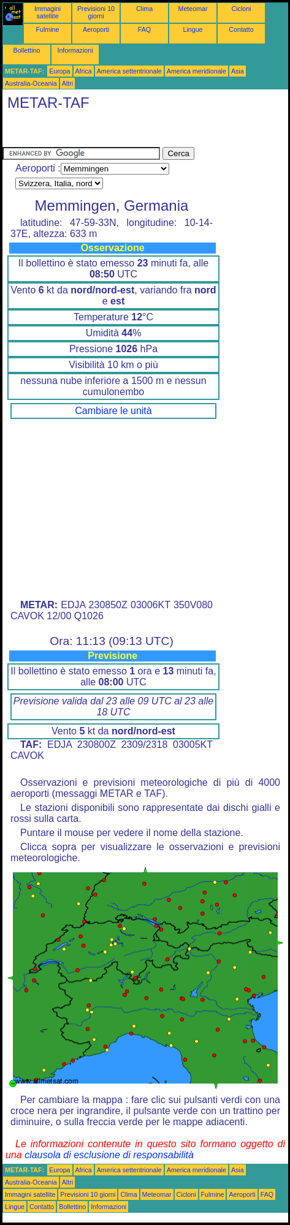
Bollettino (26, 50)
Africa (83, 71)
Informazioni (75, 50)
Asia (237, 71)
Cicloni (241, 8)
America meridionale (196, 71)
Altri (67, 83)
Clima (144, 8)
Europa (59, 71)
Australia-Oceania (31, 83)
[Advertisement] (100, 131)
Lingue (193, 29)
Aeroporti (96, 29)
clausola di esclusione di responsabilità (109, 1155)
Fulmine (47, 29)
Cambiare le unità (113, 410)
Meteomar (193, 8)
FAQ (144, 29)
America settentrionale (129, 71)
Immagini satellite (47, 12)
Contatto (241, 29)
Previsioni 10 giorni (96, 12)
